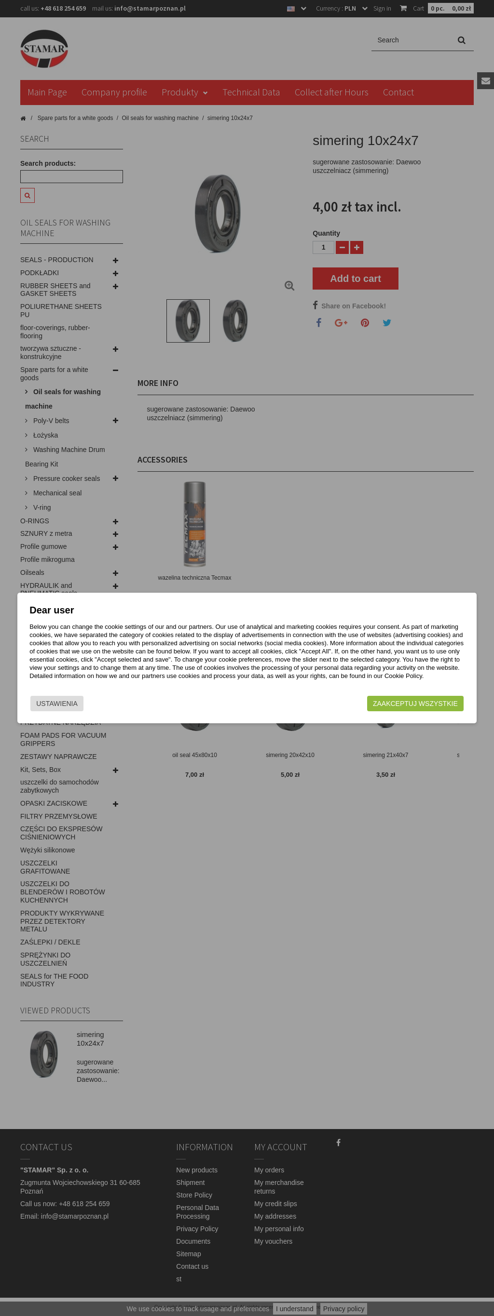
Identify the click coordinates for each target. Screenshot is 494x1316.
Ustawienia (51, 701)
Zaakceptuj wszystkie (421, 701)
